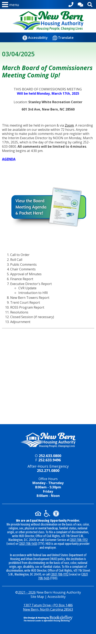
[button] (10, 5)
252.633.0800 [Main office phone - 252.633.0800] (50, 455)
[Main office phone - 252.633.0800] (70, 3)
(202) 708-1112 (79, 540)
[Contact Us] (80, 3)
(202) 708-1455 (28, 544)
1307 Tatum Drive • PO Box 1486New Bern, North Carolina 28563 (48, 607)
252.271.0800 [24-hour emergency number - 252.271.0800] (48, 470)
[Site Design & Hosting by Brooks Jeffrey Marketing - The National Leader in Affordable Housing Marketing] (48, 619)
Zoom (69, 125)
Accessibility (56, 596)
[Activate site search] (89, 3)
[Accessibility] (35, 37)
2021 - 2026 (27, 592)
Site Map (37, 596)
